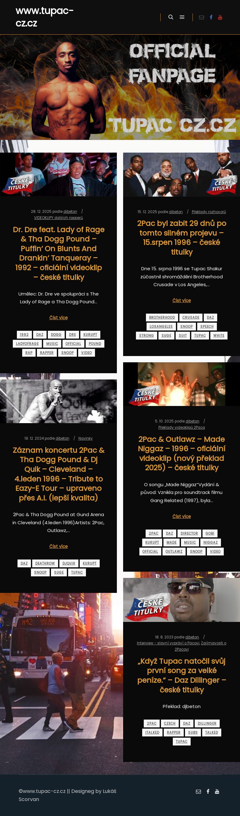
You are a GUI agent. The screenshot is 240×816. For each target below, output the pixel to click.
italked (152, 732)
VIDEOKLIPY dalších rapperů (58, 217)
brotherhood (162, 317)
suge (166, 335)
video (86, 352)
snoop (67, 352)
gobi (210, 533)
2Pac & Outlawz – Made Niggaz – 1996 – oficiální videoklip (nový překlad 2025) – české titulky (181, 453)
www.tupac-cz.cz (45, 17)
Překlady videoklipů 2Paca (181, 427)
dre (72, 334)
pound (95, 343)
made (172, 542)
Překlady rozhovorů (209, 211)
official (73, 343)
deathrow (45, 563)
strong (146, 335)
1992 (24, 334)
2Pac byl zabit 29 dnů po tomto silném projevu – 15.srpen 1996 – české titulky (181, 237)
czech (170, 723)
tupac (200, 335)
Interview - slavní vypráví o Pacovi (168, 643)
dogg (56, 334)
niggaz (210, 542)
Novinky (85, 438)
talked (211, 732)
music (52, 343)
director (189, 533)
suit (183, 335)
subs (193, 732)
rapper (47, 352)
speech (207, 326)
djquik (68, 563)
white (218, 335)
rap (28, 352)
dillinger (207, 723)
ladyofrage (27, 343)
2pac (153, 533)
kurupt (90, 334)
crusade (190, 317)
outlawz (174, 551)
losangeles (161, 326)
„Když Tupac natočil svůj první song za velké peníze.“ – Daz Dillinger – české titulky (181, 675)
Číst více (58, 318)
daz (39, 334)
